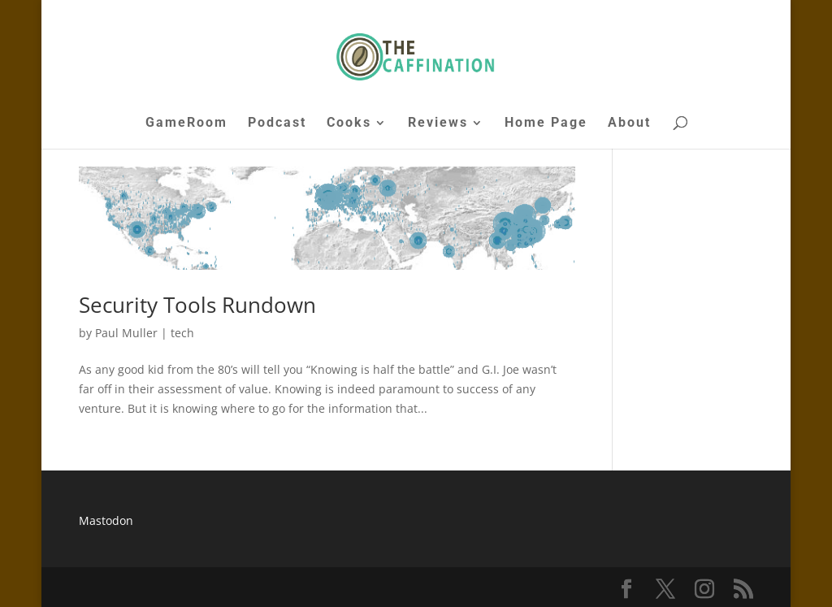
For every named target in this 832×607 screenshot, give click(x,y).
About (629, 123)
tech (182, 332)
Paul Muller (126, 332)
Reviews (438, 123)
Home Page (546, 123)
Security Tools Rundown (197, 304)
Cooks (349, 123)
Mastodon (106, 520)
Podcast (277, 123)
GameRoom (186, 123)
